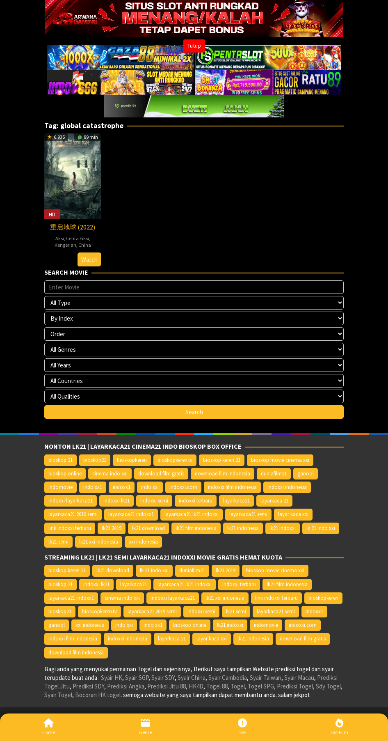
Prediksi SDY (88, 686)
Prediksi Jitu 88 (166, 686)
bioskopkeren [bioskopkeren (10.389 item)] (132, 460)
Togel (238, 686)
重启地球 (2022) (72, 227)
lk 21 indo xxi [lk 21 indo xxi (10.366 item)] (320, 528)
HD (52, 214)
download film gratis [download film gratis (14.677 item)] (161, 473)
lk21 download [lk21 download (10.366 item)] (148, 528)
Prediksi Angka (125, 686)
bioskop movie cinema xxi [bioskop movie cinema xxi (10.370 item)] (280, 460)
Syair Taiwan (265, 677)
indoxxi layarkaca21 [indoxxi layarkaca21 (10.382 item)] (70, 500)
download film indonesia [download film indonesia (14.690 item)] (222, 473)
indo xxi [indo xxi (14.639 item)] (150, 487)
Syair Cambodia (227, 677)
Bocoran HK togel (98, 695)
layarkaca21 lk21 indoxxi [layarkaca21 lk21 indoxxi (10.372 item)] (191, 514)
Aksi (59, 238)
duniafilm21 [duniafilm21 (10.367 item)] (274, 473)
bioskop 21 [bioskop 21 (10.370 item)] (60, 460)
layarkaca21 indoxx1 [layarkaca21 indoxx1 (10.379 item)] (131, 514)
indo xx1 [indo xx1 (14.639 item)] (92, 487)
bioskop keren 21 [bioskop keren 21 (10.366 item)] (221, 460)
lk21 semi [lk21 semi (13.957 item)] (58, 541)
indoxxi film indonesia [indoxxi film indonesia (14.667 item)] (232, 487)
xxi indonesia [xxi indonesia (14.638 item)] (143, 541)
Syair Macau (299, 677)
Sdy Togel (328, 686)
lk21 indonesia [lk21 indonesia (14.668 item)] (243, 528)
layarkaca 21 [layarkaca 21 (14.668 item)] (274, 500)
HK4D (196, 686)
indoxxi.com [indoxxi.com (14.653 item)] (183, 487)
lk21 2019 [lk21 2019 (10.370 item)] (111, 528)
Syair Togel (58, 695)
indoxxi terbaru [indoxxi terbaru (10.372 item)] (195, 500)
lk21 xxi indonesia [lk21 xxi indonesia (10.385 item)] (98, 541)
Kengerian (65, 245)
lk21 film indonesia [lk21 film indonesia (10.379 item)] (196, 528)
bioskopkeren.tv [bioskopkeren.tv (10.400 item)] (174, 460)
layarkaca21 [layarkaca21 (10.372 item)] (236, 500)
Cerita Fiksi (77, 238)
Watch (89, 260)
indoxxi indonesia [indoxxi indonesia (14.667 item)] (287, 487)
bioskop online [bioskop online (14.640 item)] (65, 473)
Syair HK (111, 677)
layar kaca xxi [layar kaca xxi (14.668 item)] (293, 514)
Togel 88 (217, 686)
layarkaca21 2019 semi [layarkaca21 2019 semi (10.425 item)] (73, 514)
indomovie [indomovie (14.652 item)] (60, 487)
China (84, 245)
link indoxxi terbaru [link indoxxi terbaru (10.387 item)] (69, 528)
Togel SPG (261, 686)
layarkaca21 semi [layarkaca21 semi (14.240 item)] (248, 514)
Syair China (191, 677)
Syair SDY (163, 677)
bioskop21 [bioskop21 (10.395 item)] (94, 460)
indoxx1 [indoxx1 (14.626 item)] (121, 487)
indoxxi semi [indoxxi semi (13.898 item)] (154, 500)
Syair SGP (136, 677)
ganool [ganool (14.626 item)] (305, 473)
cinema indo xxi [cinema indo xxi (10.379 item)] (110, 473)
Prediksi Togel (295, 686)
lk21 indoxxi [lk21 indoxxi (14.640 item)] (282, 528)
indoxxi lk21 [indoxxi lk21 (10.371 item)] (116, 500)
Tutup (194, 45)
